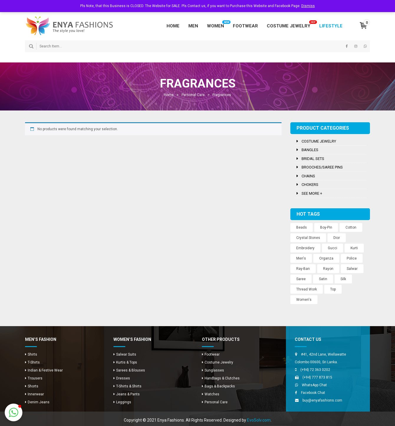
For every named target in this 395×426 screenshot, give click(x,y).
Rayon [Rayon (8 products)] (328, 269)
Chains (308, 176)
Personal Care (193, 95)
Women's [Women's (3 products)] (304, 300)
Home (169, 95)
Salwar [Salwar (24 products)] (352, 269)
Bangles (310, 150)
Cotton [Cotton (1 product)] (350, 227)
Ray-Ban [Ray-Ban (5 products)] (303, 269)
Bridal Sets (313, 158)
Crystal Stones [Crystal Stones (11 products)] (308, 238)
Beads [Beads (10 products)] (301, 227)
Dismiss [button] (308, 6)
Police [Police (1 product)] (352, 258)
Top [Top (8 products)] (333, 289)
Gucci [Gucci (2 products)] (332, 248)
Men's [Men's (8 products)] (301, 258)
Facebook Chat (313, 393)
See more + (312, 193)
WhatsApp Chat (314, 385)
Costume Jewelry (319, 141)
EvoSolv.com (259, 420)
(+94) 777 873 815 (317, 377)
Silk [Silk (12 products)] (343, 279)
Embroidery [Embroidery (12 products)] (305, 248)
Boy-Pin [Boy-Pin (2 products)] (326, 227)
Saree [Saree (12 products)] (301, 279)
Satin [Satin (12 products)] (323, 279)
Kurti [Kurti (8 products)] (354, 248)
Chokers (310, 184)
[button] (13, 412)
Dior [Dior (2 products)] (336, 238)
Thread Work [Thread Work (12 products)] (306, 289)
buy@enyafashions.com (322, 400)
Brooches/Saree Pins (322, 167)
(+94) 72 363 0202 (315, 370)
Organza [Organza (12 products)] (326, 258)
